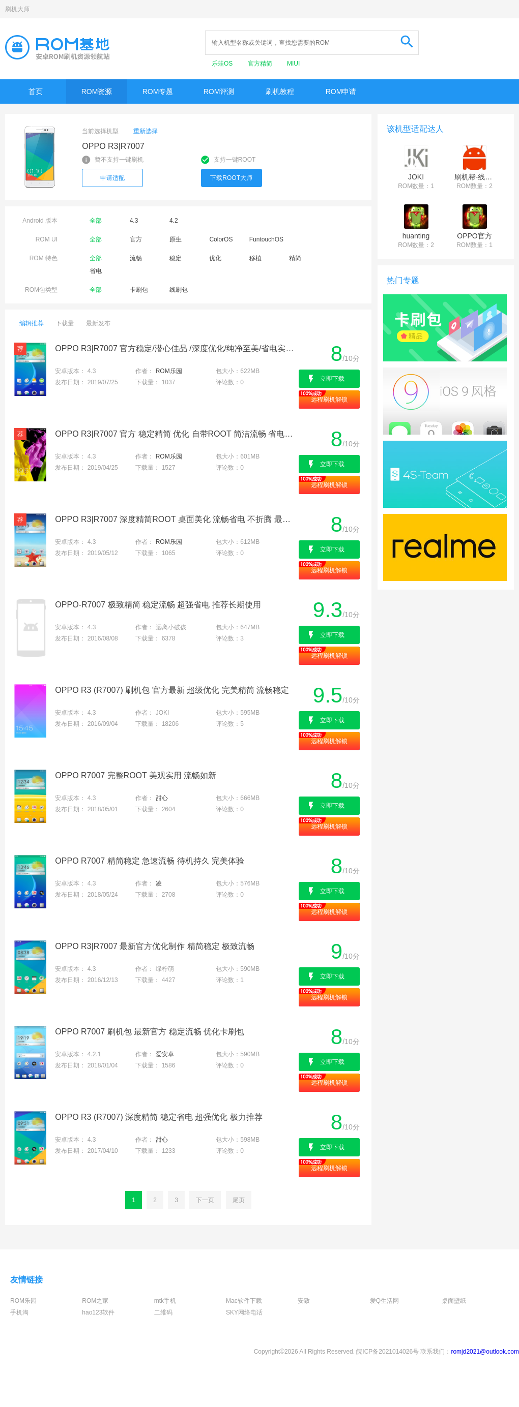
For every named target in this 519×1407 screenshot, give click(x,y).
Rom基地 (57, 47)
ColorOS (221, 239)
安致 (304, 1300)
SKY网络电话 (244, 1312)
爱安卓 (165, 1054)
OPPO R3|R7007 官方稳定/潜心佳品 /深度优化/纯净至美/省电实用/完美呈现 (176, 348)
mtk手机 (165, 1300)
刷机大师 (17, 9)
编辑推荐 (31, 323)
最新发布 (98, 323)
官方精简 (261, 63)
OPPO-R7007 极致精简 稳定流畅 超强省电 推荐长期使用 (158, 604)
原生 (175, 239)
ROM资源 (96, 91)
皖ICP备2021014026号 (387, 1351)
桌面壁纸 (454, 1300)
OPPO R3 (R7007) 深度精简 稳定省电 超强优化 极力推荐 (158, 1117)
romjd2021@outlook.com (485, 1351)
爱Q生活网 (384, 1300)
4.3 (134, 220)
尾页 (239, 1200)
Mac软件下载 (244, 1300)
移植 (255, 258)
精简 (295, 258)
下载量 (64, 323)
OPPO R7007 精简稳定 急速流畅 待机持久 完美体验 (149, 861)
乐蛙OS (223, 63)
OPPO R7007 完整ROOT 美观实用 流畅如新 (135, 775)
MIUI (293, 63)
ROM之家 (95, 1300)
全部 (96, 220)
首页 (35, 91)
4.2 (173, 220)
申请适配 (112, 177)
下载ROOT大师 (231, 177)
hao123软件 (98, 1312)
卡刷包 (139, 289)
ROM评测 (219, 91)
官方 (136, 239)
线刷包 (178, 289)
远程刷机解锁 (329, 399)
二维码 (163, 1312)
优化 (215, 258)
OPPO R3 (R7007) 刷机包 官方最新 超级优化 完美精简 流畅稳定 (172, 690)
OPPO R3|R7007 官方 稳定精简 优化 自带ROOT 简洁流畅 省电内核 (176, 434)
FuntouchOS (266, 239)
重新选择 (145, 131)
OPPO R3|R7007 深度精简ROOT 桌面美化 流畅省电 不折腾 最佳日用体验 (176, 519)
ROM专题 (158, 91)
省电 (96, 270)
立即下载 (332, 378)
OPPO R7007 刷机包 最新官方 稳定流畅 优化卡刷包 (149, 1031)
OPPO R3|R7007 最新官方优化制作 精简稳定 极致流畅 (154, 946)
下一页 (205, 1200)
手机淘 (19, 1312)
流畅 (136, 258)
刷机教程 (280, 91)
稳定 (175, 258)
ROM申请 (341, 91)
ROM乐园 (169, 371)
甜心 (162, 798)
